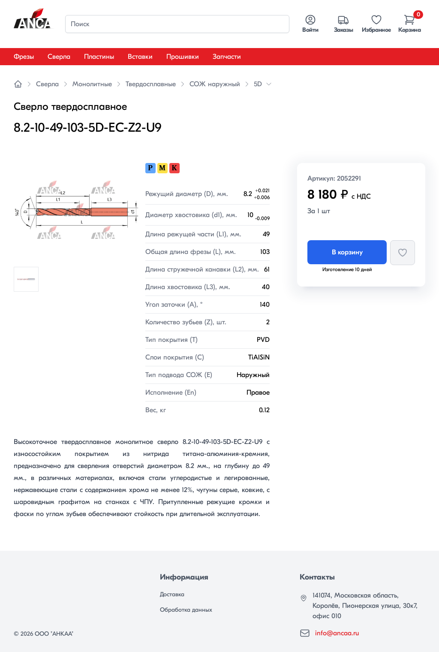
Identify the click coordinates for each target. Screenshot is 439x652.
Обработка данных (186, 609)
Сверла (59, 56)
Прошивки (182, 56)
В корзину (347, 252)
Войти (310, 23)
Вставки (140, 56)
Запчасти (227, 56)
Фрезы (24, 56)
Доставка (172, 594)
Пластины (99, 56)
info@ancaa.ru (337, 633)
